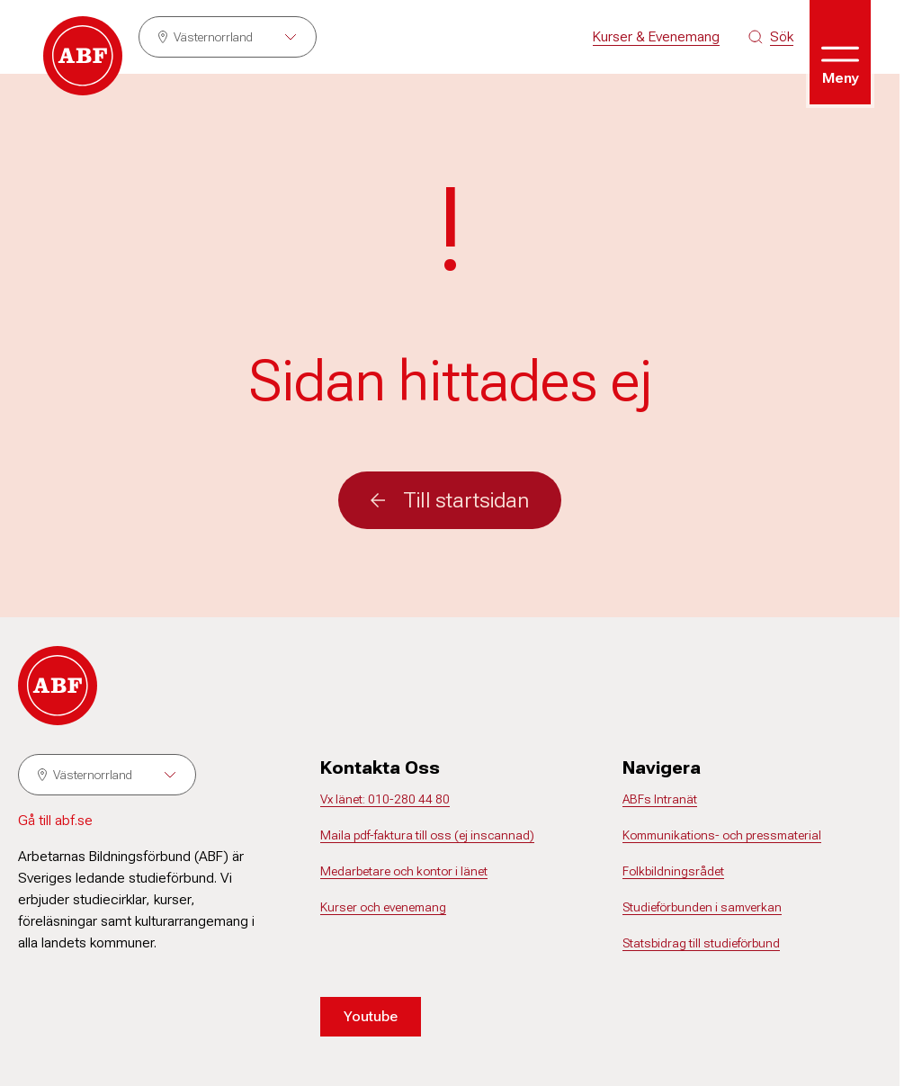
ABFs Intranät (659, 799)
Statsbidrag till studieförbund (701, 943)
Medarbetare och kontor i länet (404, 871)
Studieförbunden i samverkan (702, 907)
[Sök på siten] (770, 37)
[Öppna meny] (840, 52)
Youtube (371, 1016)
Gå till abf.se (55, 820)
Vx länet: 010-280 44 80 (385, 799)
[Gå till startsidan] (82, 55)
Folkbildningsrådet (673, 871)
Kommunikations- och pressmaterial (721, 835)
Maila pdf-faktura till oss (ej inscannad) (427, 835)
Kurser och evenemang (383, 907)
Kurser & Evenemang (656, 36)
